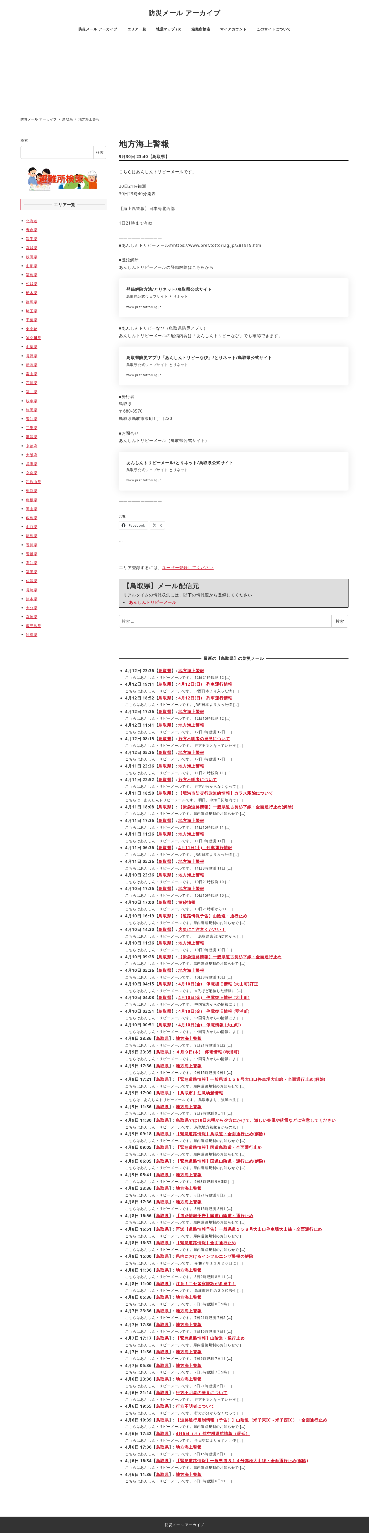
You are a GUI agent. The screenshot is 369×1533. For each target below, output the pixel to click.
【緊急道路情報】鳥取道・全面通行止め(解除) (220, 1134)
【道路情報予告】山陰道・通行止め (212, 916)
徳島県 (31, 535)
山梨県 (31, 346)
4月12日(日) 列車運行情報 (205, 684)
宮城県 (31, 247)
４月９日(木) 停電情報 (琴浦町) (207, 1052)
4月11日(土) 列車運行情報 (205, 847)
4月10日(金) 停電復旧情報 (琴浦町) (214, 1011)
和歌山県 (33, 481)
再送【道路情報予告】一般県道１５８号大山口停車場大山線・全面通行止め (249, 1229)
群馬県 (31, 301)
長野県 (31, 355)
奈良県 (31, 472)
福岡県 (31, 571)
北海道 (31, 220)
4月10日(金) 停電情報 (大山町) (209, 1025)
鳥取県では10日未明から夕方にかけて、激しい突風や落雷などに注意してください (256, 1120)
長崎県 (31, 589)
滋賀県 (31, 436)
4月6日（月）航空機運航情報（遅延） (213, 1433)
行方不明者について (197, 779)
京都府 (31, 445)
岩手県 (31, 238)
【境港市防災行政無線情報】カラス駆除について (225, 793)
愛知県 (31, 418)
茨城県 (31, 283)
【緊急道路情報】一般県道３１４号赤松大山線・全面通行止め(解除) (242, 1460)
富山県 (31, 373)
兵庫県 (31, 463)
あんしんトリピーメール (152, 602)
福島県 (31, 274)
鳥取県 (158, 156)
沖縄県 (31, 634)
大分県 (31, 607)
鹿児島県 (33, 625)
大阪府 (31, 454)
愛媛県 (31, 553)
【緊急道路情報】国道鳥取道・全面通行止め (219, 1147)
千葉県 (31, 319)
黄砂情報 (187, 902)
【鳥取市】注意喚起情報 (199, 1093)
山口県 (31, 526)
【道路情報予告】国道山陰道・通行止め (214, 1215)
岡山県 (31, 508)
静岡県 (31, 409)
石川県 (31, 382)
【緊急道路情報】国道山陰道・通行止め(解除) (220, 1161)
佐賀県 (31, 580)
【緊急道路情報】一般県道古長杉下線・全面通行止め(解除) (235, 807)
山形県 (31, 265)
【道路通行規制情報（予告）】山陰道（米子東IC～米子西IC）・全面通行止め (251, 1420)
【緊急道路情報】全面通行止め (206, 1243)
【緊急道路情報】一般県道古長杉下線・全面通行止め (230, 957)
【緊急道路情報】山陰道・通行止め (210, 1338)
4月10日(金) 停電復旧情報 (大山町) (214, 997)
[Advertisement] (184, 76)
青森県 (31, 229)
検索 (340, 621)
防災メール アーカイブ (184, 12)
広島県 (31, 517)
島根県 (31, 499)
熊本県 (31, 598)
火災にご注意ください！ (202, 929)
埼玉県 (31, 310)
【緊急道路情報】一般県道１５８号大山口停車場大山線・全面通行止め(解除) (250, 1079)
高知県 (31, 562)
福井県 (31, 391)
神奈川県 (33, 337)
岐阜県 (31, 400)
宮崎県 (31, 616)
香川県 (31, 544)
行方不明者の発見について (204, 738)
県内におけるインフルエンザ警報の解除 (214, 1256)
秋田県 (31, 256)
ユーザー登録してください (188, 567)
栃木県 (31, 292)
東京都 (31, 328)
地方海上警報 (191, 670)
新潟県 (31, 364)
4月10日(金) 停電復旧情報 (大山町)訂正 (218, 984)
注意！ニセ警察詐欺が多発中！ (206, 1283)
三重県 (31, 427)
